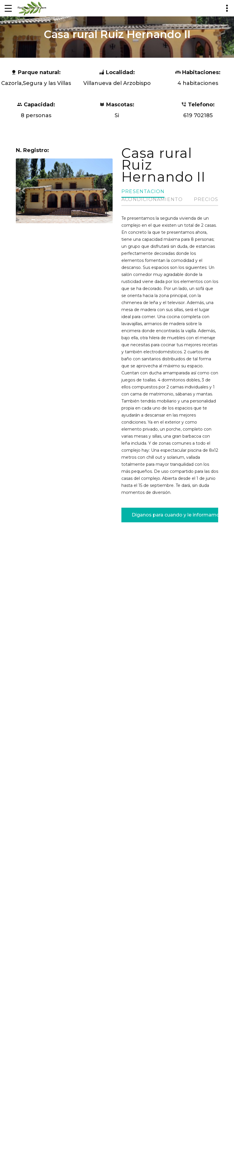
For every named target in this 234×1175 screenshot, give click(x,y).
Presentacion (143, 191)
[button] (23, 190)
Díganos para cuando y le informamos (175, 514)
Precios (206, 199)
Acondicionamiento (152, 199)
